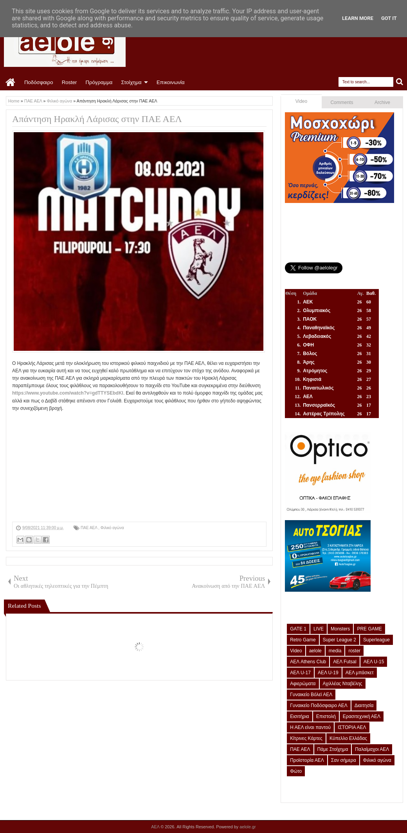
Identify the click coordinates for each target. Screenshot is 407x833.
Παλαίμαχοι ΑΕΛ (372, 749)
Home (11, 82)
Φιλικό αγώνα (112, 528)
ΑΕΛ (155, 826)
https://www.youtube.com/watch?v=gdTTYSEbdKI (67, 393)
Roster (69, 82)
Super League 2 (339, 640)
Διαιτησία (364, 705)
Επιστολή (326, 716)
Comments (341, 102)
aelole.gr (248, 826)
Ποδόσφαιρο (38, 82)
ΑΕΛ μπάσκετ (360, 672)
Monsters (340, 629)
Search (399, 82)
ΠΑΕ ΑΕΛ (89, 528)
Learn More (357, 18)
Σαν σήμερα (343, 760)
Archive (382, 102)
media (335, 650)
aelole (315, 650)
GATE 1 (298, 629)
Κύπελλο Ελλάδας (348, 738)
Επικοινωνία (171, 82)
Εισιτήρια (299, 716)
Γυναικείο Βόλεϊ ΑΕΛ (311, 694)
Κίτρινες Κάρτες (306, 738)
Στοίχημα (131, 82)
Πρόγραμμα (98, 82)
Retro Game (302, 640)
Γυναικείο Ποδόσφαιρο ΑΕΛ (318, 705)
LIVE (318, 629)
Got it (389, 18)
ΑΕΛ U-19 (328, 672)
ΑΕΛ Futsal (344, 661)
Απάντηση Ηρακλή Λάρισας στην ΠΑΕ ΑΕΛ (97, 119)
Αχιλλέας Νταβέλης (342, 683)
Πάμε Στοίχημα (332, 749)
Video (301, 101)
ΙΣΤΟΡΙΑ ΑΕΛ (352, 727)
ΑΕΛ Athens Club (308, 661)
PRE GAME (369, 629)
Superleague (376, 640)
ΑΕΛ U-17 (300, 672)
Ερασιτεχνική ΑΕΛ (361, 716)
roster (354, 650)
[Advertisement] (139, 467)
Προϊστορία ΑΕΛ (307, 760)
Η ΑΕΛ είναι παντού (310, 727)
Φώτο (296, 771)
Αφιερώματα (302, 683)
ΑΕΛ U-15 (374, 661)
